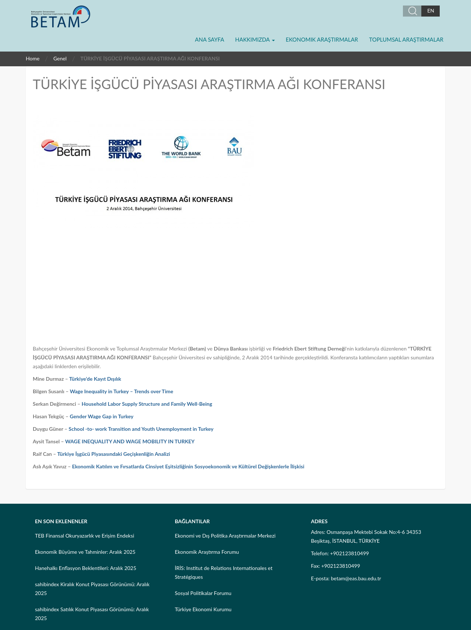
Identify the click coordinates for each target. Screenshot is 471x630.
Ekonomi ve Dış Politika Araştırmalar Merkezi (225, 535)
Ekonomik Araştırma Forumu (207, 552)
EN (430, 10)
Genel (60, 58)
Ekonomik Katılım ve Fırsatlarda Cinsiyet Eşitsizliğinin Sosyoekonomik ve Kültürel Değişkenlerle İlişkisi (188, 466)
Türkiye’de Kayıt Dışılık (95, 379)
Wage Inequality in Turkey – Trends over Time (121, 391)
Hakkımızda (255, 39)
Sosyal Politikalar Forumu (203, 593)
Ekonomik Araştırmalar (322, 39)
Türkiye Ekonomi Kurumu (203, 609)
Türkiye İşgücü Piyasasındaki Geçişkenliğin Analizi (113, 454)
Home (32, 58)
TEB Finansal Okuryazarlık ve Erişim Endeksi (84, 535)
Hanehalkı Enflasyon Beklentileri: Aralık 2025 (85, 568)
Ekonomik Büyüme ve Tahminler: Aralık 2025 (85, 552)
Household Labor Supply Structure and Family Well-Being (147, 404)
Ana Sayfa (209, 39)
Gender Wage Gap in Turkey (102, 416)
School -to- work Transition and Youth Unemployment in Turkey (141, 429)
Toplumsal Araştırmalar (406, 39)
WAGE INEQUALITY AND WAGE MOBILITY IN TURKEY (130, 441)
